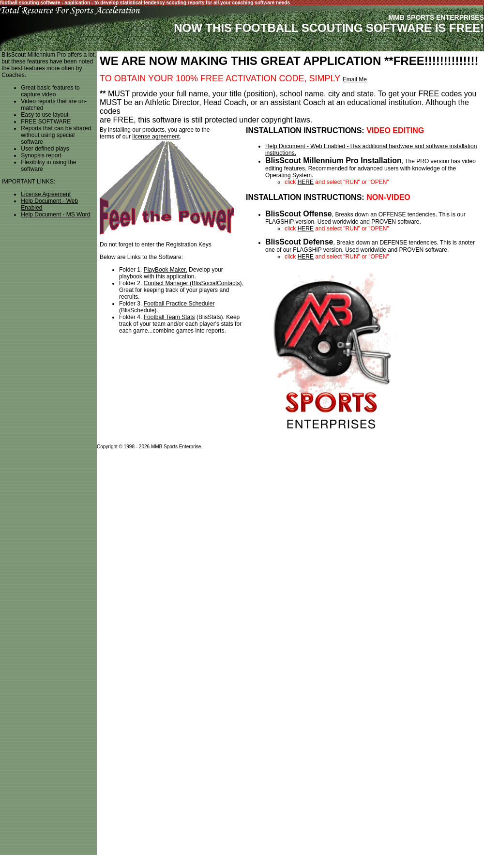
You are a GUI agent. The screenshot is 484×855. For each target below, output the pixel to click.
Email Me (355, 79)
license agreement (156, 136)
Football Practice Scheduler (179, 303)
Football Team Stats (169, 317)
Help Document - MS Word (55, 214)
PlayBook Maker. (165, 269)
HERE (306, 182)
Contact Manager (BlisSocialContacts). (193, 283)
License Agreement (46, 194)
